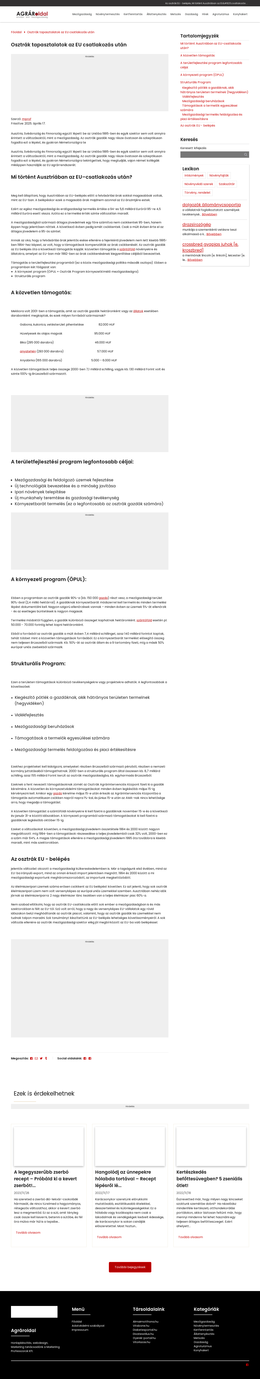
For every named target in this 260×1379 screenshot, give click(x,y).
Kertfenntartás (133, 14)
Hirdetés (89, 56)
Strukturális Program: (195, 82)
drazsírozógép (196, 224)
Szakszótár (227, 184)
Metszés (175, 14)
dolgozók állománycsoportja (211, 204)
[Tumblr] (46, 1058)
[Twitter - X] (41, 1058)
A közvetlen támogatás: (197, 55)
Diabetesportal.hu (145, 1330)
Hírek (205, 14)
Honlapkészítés (21, 1343)
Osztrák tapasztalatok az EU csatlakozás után (60, 32)
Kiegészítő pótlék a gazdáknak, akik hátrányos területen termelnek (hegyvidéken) (214, 90)
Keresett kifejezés (193, 148)
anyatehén (28, 351)
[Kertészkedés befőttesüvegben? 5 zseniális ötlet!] (211, 1185)
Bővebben (209, 214)
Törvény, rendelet (197, 192)
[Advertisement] (90, 84)
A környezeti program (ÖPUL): (202, 75)
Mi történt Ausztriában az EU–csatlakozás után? (210, 45)
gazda (103, 598)
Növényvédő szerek (198, 184)
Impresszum (80, 1330)
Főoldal (16, 32)
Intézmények (194, 175)
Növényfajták (219, 175)
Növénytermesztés (108, 14)
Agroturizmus (221, 14)
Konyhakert (240, 14)
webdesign (40, 1343)
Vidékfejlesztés (193, 96)
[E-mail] (36, 1058)
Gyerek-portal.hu (144, 1338)
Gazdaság (191, 14)
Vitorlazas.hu (141, 1342)
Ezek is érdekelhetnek (44, 1093)
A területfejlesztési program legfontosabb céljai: (211, 65)
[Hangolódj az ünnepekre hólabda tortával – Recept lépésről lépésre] (130, 1185)
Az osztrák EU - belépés (197, 125)
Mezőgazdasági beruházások (203, 101)
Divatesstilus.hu (143, 1334)
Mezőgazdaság (82, 14)
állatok (138, 311)
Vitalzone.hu (141, 1326)
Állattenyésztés (156, 14)
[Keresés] (245, 154)
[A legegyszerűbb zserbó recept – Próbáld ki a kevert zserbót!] (49, 1185)
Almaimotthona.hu (145, 1321)
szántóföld (127, 249)
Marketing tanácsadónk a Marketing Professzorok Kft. (35, 1349)
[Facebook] (31, 1058)
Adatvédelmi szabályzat (88, 1326)
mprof (26, 119)
